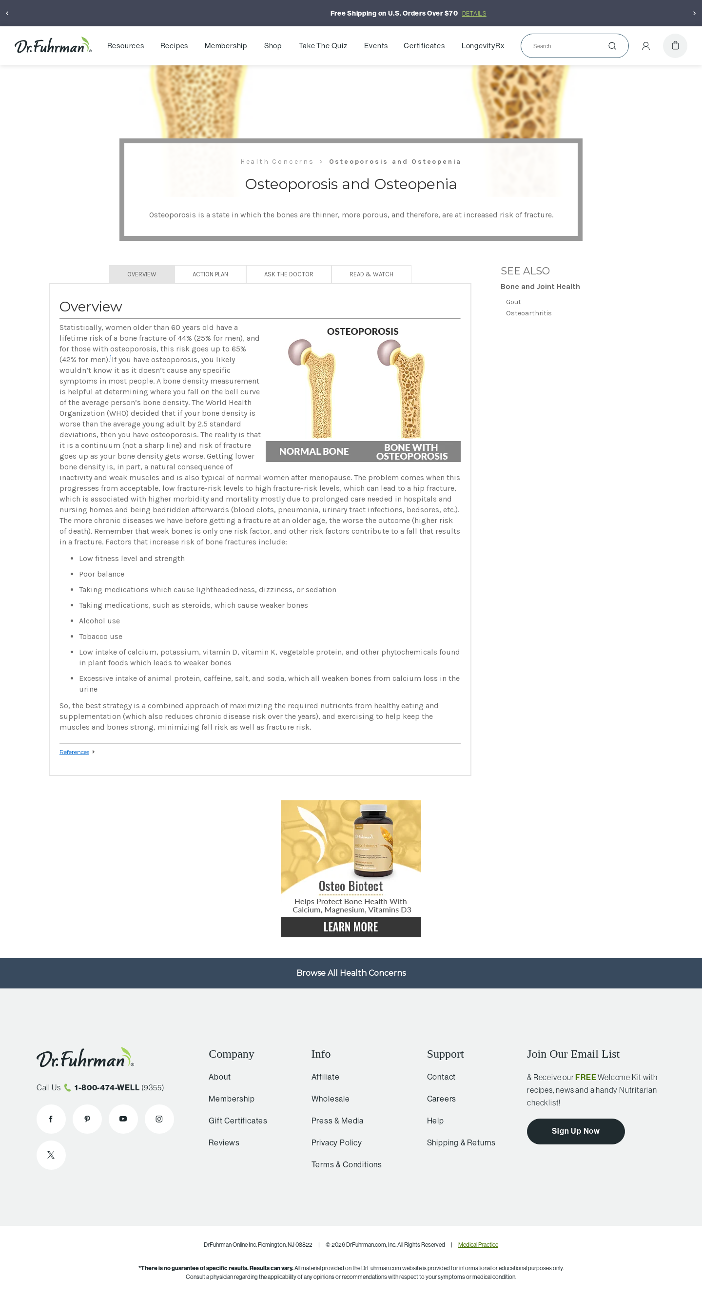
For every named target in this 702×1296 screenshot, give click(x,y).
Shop (273, 45)
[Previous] (7, 13)
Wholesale (326, 1098)
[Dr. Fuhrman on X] (51, 1155)
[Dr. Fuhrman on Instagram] (159, 1119)
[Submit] (612, 46)
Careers (438, 1098)
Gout (513, 302)
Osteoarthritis (529, 313)
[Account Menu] (646, 46)
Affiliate (321, 1077)
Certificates (424, 45)
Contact (437, 1077)
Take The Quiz (323, 45)
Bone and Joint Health (540, 286)
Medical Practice (478, 1244)
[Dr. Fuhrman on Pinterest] (87, 1119)
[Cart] (675, 46)
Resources (125, 45)
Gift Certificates (235, 1120)
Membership (226, 45)
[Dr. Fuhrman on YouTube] (123, 1119)
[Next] (694, 13)
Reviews (221, 1142)
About (217, 1077)
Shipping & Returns (457, 1142)
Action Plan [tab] (210, 274)
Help (431, 1120)
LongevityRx (483, 45)
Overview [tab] (141, 274)
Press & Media (333, 1120)
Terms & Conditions (342, 1164)
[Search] (570, 46)
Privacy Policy (332, 1142)
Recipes (174, 45)
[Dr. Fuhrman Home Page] (53, 46)
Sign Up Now (576, 1131)
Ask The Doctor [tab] (288, 274)
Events (376, 45)
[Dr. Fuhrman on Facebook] (51, 1119)
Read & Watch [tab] (371, 274)
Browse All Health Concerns (351, 973)
